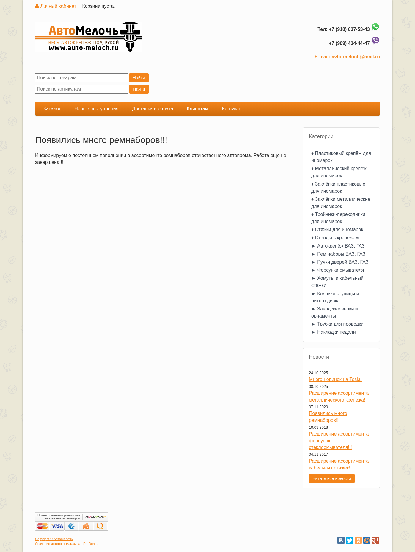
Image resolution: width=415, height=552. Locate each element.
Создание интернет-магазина (57, 543)
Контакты (232, 108)
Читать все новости (331, 478)
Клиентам (197, 108)
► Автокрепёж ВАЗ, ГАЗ (338, 245)
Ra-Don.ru (91, 543)
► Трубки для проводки (337, 323)
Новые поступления (96, 108)
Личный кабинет (58, 6)
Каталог (52, 108)
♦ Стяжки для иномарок (337, 229)
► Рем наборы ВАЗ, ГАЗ (338, 253)
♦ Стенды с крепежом (335, 237)
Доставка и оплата (152, 108)
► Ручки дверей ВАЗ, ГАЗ (339, 262)
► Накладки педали (333, 332)
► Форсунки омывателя (337, 270)
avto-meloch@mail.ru (356, 56)
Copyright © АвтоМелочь (54, 539)
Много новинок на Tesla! (335, 379)
